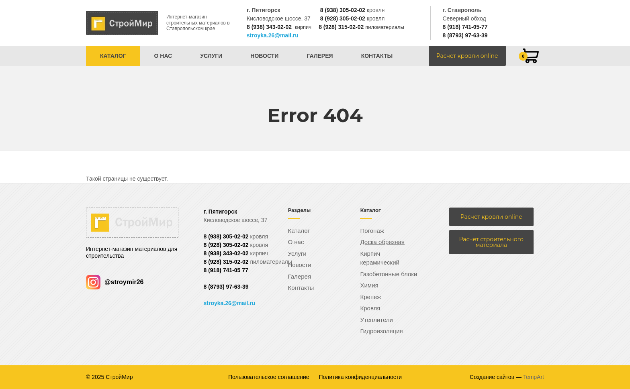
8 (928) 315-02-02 (341, 27)
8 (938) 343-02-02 (269, 27)
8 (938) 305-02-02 (342, 10)
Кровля (370, 308)
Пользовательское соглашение (268, 377)
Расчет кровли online (467, 55)
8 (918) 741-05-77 (464, 27)
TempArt (533, 377)
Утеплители (376, 319)
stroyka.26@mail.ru (273, 35)
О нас (163, 56)
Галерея (320, 56)
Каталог (113, 56)
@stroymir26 (114, 282)
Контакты (377, 56)
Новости (264, 56)
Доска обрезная (382, 241)
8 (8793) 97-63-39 (464, 35)
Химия (369, 285)
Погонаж (372, 230)
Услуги (211, 56)
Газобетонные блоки (388, 274)
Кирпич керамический (379, 258)
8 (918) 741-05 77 (226, 270)
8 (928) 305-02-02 (342, 18)
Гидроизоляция (381, 331)
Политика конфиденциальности (360, 377)
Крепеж (370, 296)
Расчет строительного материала (491, 242)
